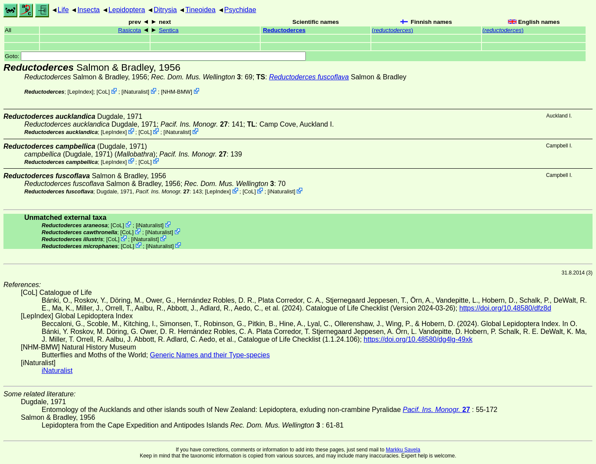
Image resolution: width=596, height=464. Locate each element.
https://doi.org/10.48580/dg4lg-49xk (417, 339)
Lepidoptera (126, 9)
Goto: (155, 56)
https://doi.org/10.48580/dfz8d (505, 308)
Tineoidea (200, 9)
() (392, 30)
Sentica (168, 30)
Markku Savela (403, 450)
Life (63, 9)
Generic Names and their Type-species (210, 355)
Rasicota (129, 30)
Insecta (88, 9)
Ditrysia (165, 9)
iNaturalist (135, 91)
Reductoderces (284, 30)
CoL (103, 91)
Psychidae (240, 9)
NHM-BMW (177, 91)
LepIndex (80, 91)
